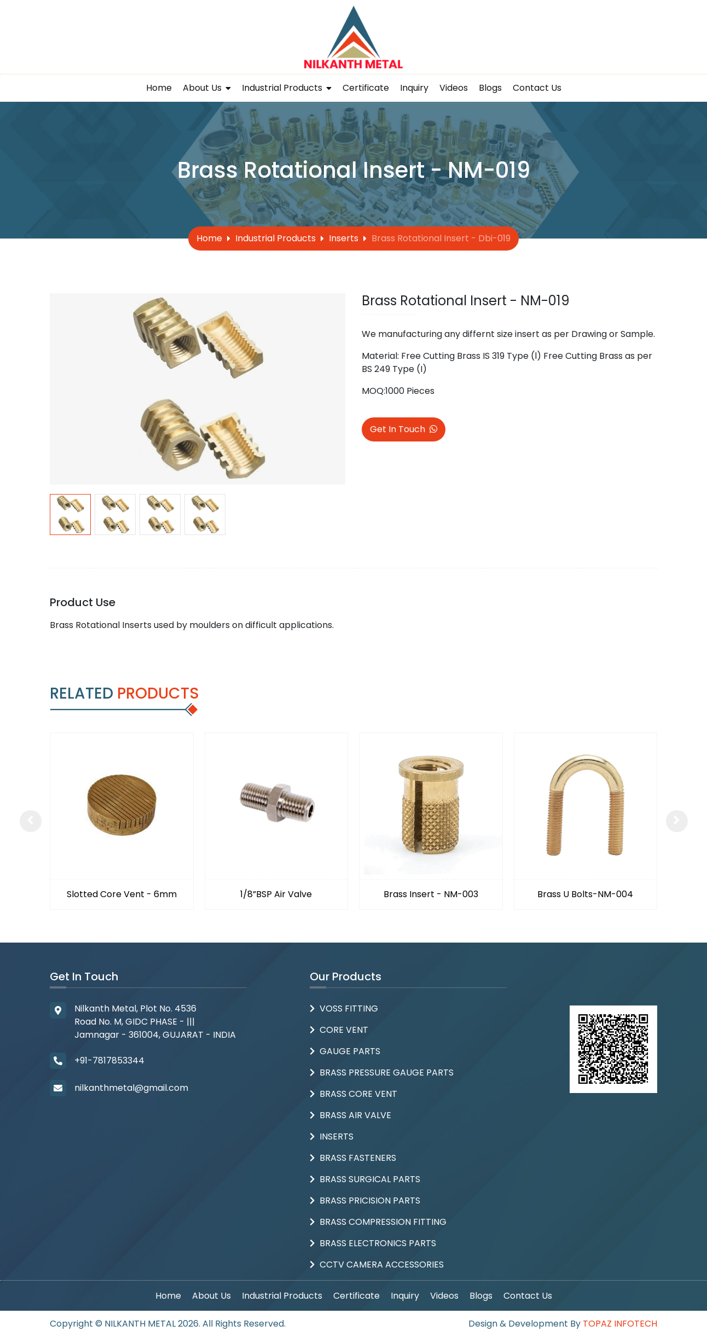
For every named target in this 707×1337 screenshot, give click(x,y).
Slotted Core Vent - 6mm (122, 894)
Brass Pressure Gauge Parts (387, 1072)
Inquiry (414, 88)
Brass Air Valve (355, 1115)
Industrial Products (287, 88)
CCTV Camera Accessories (382, 1264)
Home (159, 88)
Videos (453, 88)
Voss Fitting (349, 1008)
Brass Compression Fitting (383, 1222)
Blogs (490, 88)
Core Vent (344, 1030)
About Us (207, 88)
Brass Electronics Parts (378, 1243)
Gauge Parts (350, 1051)
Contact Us (537, 88)
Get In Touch (403, 429)
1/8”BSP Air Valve (276, 894)
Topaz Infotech (620, 1323)
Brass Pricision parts (370, 1200)
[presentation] (31, 821)
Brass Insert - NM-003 (431, 894)
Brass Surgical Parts (370, 1179)
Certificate (366, 88)
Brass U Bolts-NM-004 (585, 894)
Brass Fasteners (358, 1158)
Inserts (343, 238)
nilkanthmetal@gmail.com (131, 1088)
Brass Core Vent (358, 1094)
